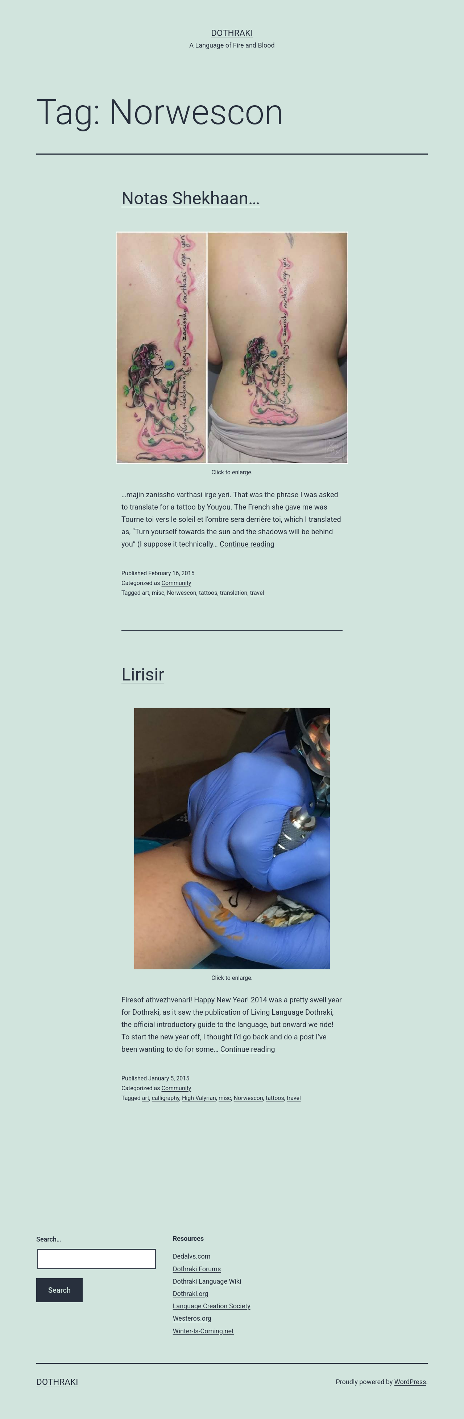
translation (234, 592)
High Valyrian (199, 1098)
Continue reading (247, 544)
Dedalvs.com (192, 1256)
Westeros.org (192, 1318)
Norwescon (181, 592)
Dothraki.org (190, 1293)
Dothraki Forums (197, 1269)
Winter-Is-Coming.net (203, 1331)
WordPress (410, 1382)
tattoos (208, 592)
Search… (48, 1239)
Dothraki (232, 33)
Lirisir (142, 674)
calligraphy (165, 1098)
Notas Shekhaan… (190, 198)
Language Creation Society (211, 1306)
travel (257, 592)
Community (176, 583)
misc (158, 592)
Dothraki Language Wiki (207, 1281)
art (145, 592)
